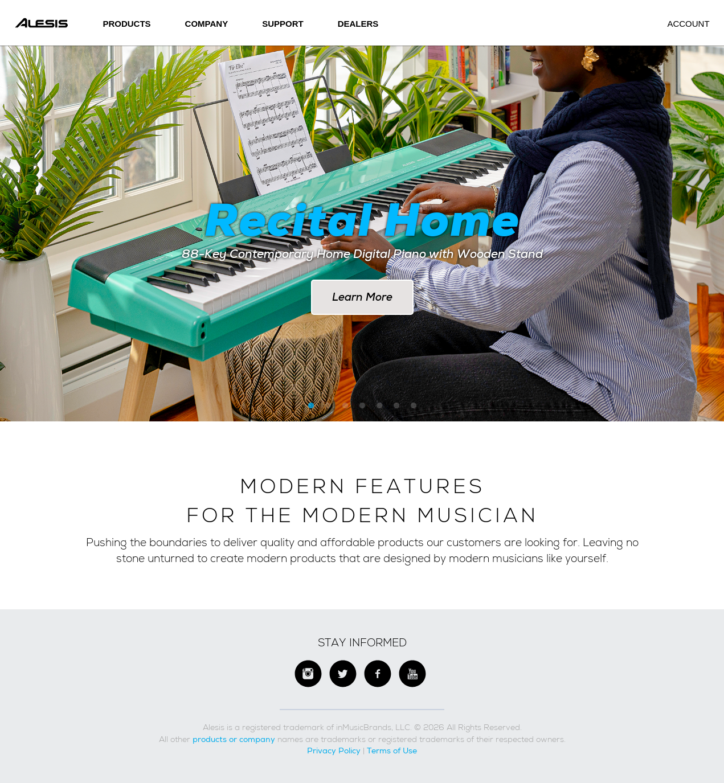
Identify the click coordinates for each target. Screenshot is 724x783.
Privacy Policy (334, 750)
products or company (234, 739)
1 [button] (311, 406)
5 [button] (379, 406)
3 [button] (345, 406)
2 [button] (328, 406)
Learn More (362, 297)
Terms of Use (392, 750)
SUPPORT (283, 23)
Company (206, 23)
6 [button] (396, 406)
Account (688, 23)
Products (126, 23)
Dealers (358, 23)
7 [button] (413, 406)
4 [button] (362, 406)
